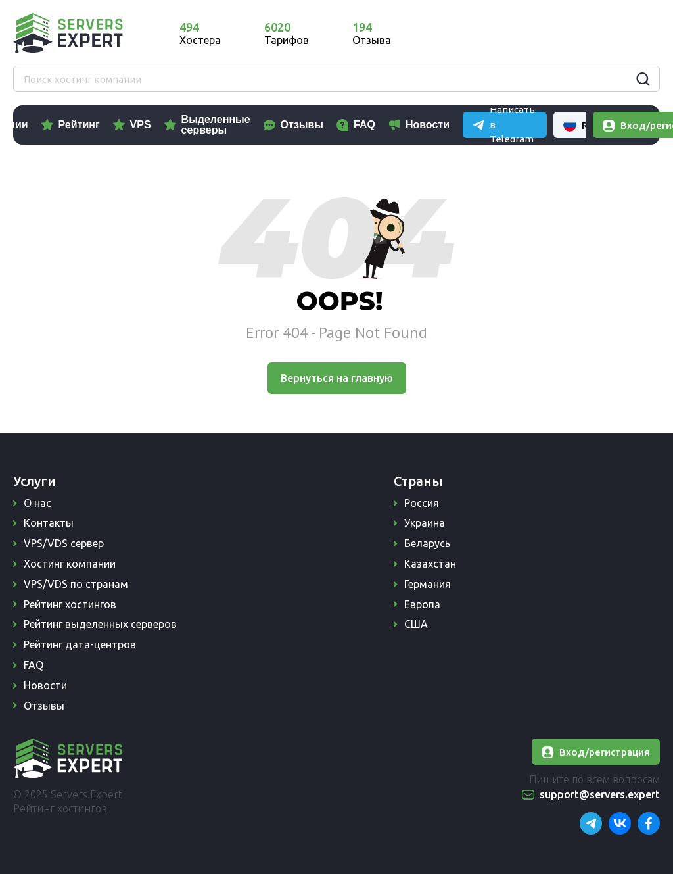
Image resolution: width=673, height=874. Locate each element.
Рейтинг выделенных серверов (100, 624)
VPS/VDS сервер (64, 543)
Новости (489, 124)
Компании (63, 124)
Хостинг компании (70, 564)
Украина (424, 523)
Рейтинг (140, 124)
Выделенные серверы (277, 124)
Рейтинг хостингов (70, 604)
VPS (201, 124)
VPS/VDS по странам (76, 584)
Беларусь (427, 543)
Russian (623, 32)
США (416, 624)
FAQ (426, 124)
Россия (421, 503)
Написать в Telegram (520, 32)
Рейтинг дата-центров (80, 644)
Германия (427, 584)
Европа (422, 604)
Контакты (49, 523)
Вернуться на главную (337, 378)
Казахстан (430, 564)
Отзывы (363, 124)
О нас (37, 503)
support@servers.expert (600, 794)
